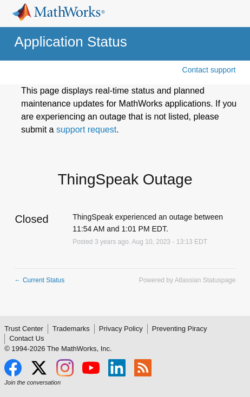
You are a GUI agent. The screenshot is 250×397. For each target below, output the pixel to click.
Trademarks (71, 329)
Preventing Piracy (179, 329)
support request (86, 129)
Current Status (40, 280)
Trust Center (23, 329)
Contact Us (26, 338)
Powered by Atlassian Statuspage (187, 280)
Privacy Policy (121, 329)
